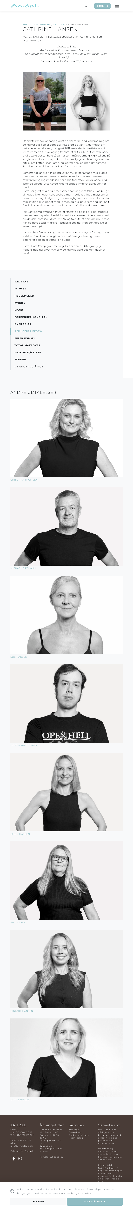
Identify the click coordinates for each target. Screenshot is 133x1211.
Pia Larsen (18, 922)
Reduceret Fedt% (28, 331)
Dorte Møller (20, 1099)
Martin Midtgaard (23, 745)
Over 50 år (22, 324)
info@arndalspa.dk (21, 1146)
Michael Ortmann (23, 568)
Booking (102, 6)
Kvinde (19, 302)
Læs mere (38, 1203)
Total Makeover (27, 345)
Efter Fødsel (24, 338)
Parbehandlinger (79, 1135)
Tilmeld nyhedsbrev (51, 1157)
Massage (74, 1129)
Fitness (20, 288)
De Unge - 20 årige (28, 366)
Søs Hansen (18, 656)
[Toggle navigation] (117, 6)
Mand (18, 309)
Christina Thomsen (24, 479)
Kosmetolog (76, 1138)
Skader (20, 359)
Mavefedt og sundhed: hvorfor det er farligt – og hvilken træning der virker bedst (110, 1154)
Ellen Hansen (20, 834)
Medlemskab (24, 295)
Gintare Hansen (21, 1010)
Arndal (27, 24)
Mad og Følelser (27, 352)
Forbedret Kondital (30, 317)
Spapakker (75, 1132)
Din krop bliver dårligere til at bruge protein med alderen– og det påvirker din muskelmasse (109, 1136)
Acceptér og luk (95, 1203)
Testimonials (42, 24)
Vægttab (58, 24)
